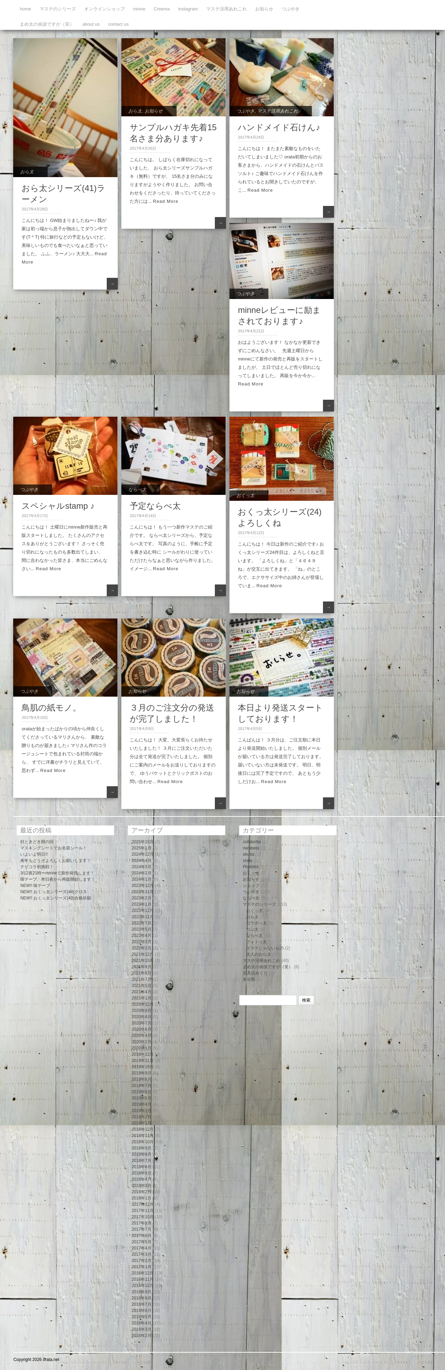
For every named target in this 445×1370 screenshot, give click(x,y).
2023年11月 (142, 891)
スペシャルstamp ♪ (58, 505)
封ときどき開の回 (37, 841)
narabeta (251, 848)
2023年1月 (141, 904)
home (25, 8)
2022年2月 (141, 948)
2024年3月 (141, 866)
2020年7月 (141, 1023)
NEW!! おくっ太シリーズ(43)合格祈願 (55, 898)
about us (91, 24)
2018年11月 (142, 1135)
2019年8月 (141, 1079)
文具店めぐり (255, 973)
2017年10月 (142, 1216)
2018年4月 (141, 1179)
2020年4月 (141, 1035)
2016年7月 (141, 1304)
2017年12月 (142, 1204)
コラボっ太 (256, 923)
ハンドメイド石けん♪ (279, 127)
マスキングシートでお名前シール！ (53, 848)
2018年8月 (141, 1154)
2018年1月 (141, 1198)
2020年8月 (141, 1016)
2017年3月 (141, 1254)
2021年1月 (141, 998)
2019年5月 (141, 1098)
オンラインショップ (104, 8)
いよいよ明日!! (34, 854)
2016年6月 (141, 1310)
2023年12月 (142, 885)
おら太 (27, 171)
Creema (162, 8)
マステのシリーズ (58, 8)
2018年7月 (141, 1160)
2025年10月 (142, 841)
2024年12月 (142, 854)
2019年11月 (142, 1060)
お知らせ (264, 8)
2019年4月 (141, 1104)
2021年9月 (141, 966)
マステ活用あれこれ (226, 8)
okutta (248, 854)
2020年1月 (141, 1048)
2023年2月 (141, 898)
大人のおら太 (258, 954)
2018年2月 (141, 1191)
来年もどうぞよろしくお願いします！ (55, 860)
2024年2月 (141, 873)
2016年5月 (141, 1316)
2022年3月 (141, 941)
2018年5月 (141, 1173)
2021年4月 (141, 991)
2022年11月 (142, 916)
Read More (165, 201)
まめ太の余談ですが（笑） (47, 24)
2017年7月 (141, 1229)
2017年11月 (142, 1210)
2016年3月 (141, 1329)
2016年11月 (142, 1279)
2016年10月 (142, 1285)
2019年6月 (141, 1091)
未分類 (249, 979)
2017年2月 (141, 1260)
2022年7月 (141, 923)
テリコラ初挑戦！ (37, 866)
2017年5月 (141, 1241)
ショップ (251, 885)
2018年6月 (141, 1166)
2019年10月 (142, 1066)
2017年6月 (141, 1235)
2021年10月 (142, 960)
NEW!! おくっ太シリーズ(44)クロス (53, 891)
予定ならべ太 (155, 505)
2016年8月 (141, 1298)
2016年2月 (141, 1335)
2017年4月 (141, 1248)
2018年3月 (141, 1185)
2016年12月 (142, 1273)
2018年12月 (142, 1129)
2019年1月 (141, 1123)
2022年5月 (141, 929)
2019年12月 (142, 1054)
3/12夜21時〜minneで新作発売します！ (57, 873)
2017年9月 (141, 1223)
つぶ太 (252, 929)
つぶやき (291, 8)
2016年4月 (141, 1323)
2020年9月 (141, 1010)
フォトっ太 (256, 941)
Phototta (250, 866)
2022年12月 (142, 910)
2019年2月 (141, 1116)
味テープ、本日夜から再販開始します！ (57, 879)
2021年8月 (141, 973)
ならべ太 (137, 489)
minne (139, 8)
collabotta (251, 841)
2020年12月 (142, 1004)
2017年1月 (141, 1266)
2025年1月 (141, 848)
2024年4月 (141, 860)
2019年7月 (141, 1085)
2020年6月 (141, 1029)
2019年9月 (141, 1073)
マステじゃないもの (265, 948)
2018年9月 (141, 1148)
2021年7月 (141, 979)
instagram (188, 8)
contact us (118, 24)
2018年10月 (142, 1141)
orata (247, 860)
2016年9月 (141, 1291)
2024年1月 (141, 879)
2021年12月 (142, 954)
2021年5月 (141, 985)
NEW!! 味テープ (35, 885)
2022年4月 (141, 935)
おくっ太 (245, 495)
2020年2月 (141, 1041)
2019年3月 (141, 1110)
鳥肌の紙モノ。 (51, 707)
